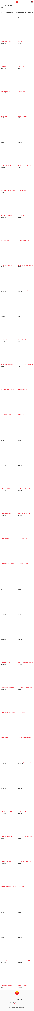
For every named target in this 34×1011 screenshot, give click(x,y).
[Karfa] (32, 2)
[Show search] (27, 2)
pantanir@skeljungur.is (15, 1003)
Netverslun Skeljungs (15, 1007)
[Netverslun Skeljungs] (17, 1)
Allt (2, 13)
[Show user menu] (29, 2)
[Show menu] (2, 2)
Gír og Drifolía (20, 13)
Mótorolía (10, 13)
